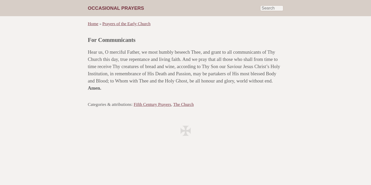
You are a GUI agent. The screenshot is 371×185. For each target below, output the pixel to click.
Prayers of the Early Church (126, 23)
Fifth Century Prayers (152, 104)
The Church (183, 104)
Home (93, 23)
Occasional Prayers (116, 8)
